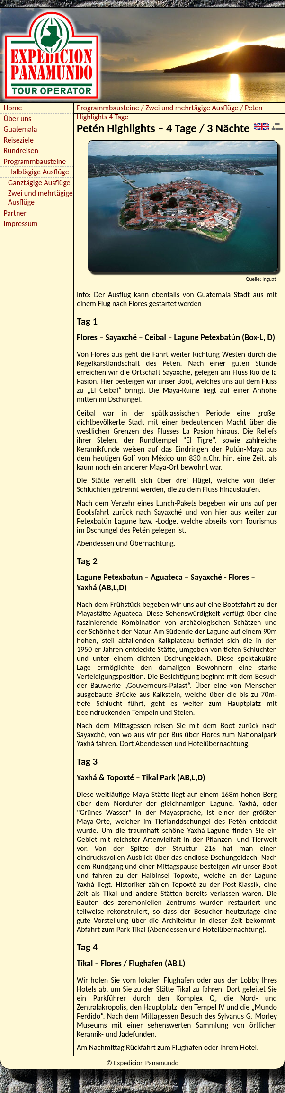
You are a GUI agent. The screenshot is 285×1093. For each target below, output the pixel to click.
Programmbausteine (34, 161)
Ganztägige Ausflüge (39, 182)
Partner (14, 212)
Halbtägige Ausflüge (38, 171)
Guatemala (20, 129)
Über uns (17, 118)
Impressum (20, 223)
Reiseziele (18, 140)
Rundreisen (20, 150)
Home (12, 107)
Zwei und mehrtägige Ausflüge (40, 198)
